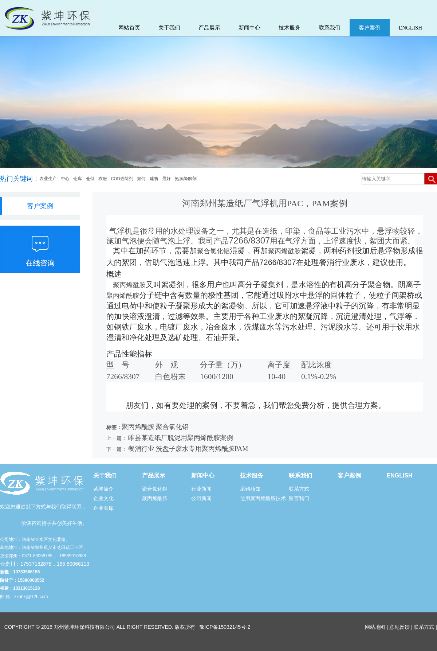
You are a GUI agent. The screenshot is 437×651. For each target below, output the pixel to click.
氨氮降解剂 (186, 178)
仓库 (77, 178)
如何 (141, 178)
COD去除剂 (122, 178)
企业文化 (103, 498)
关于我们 (169, 28)
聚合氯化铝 (213, 251)
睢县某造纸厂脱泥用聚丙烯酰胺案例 (180, 437)
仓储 (90, 178)
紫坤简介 (103, 489)
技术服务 (289, 28)
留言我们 (299, 498)
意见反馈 (399, 627)
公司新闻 (201, 498)
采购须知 (250, 489)
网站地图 (375, 627)
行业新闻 (201, 489)
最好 (166, 178)
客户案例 (370, 28)
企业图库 (103, 508)
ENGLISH (410, 28)
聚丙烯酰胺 (284, 251)
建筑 (154, 178)
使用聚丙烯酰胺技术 (263, 498)
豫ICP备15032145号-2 (224, 627)
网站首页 (129, 28)
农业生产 (48, 178)
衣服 (102, 178)
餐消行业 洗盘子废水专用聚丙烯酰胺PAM (188, 448)
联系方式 (299, 489)
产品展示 (209, 28)
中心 (65, 178)
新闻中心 (249, 28)
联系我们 (329, 28)
